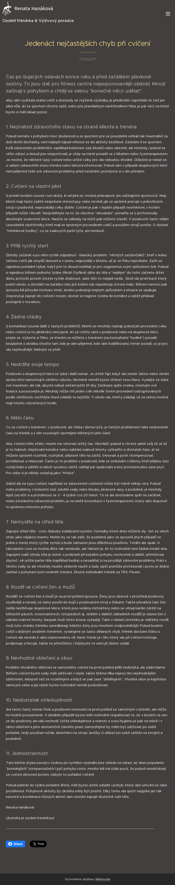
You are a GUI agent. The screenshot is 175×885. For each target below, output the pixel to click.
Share (15, 844)
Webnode (102, 879)
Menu (168, 13)
